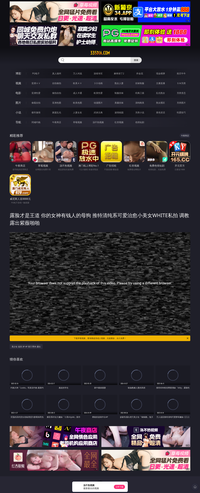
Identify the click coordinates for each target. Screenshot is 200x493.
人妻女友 (77, 112)
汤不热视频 (98, 122)
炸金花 (139, 73)
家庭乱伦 (56, 112)
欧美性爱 (98, 93)
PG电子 (36, 73)
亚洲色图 (56, 102)
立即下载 (119, 486)
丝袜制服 (139, 83)
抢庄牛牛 (181, 73)
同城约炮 (36, 122)
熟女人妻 (119, 83)
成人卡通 (77, 93)
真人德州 (56, 73)
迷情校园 (119, 112)
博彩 (18, 73)
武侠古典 (98, 112)
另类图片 (181, 102)
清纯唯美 (139, 102)
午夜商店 (56, 122)
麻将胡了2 (119, 73)
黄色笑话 (160, 112)
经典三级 (139, 93)
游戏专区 (98, 73)
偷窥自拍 (36, 102)
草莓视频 (77, 122)
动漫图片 (98, 102)
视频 (18, 83)
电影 (18, 93)
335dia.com (100, 53)
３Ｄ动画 (98, 83)
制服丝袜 (119, 93)
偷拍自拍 (56, 93)
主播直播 (160, 83)
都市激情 (36, 112)
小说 (18, 112)
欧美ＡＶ (77, 83)
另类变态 (181, 93)
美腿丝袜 (119, 102)
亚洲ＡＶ (36, 83)
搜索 (136, 60)
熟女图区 (160, 102)
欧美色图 (77, 102)
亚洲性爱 (36, 93)
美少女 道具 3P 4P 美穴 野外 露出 (26, 346)
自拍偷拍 (56, 83)
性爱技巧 (181, 112)
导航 (18, 122)
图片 (18, 103)
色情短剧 (139, 122)
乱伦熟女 (160, 93)
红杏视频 (119, 122)
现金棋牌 (160, 73)
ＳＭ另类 (181, 83)
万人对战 (77, 73)
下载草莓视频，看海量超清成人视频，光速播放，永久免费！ (131, 338)
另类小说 (139, 112)
